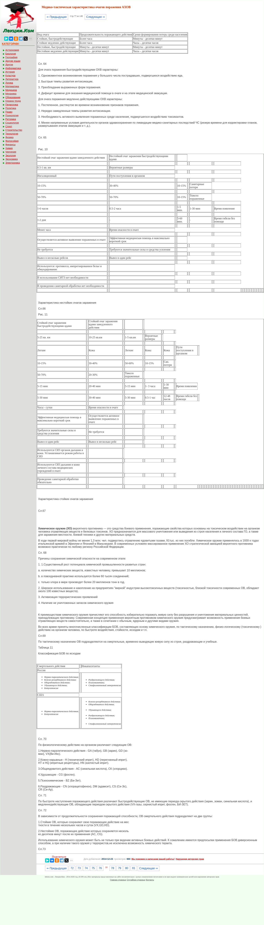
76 (100, 868)
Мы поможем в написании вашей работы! (153, 859)
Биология (10, 53)
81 (133, 868)
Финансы (10, 144)
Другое (9, 64)
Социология (12, 122)
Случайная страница (136, 880)
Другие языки (12, 61)
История (10, 71)
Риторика (10, 119)
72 (72, 868)
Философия (11, 141)
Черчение (10, 151)
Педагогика (11, 104)
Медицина (11, 90)
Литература (11, 79)
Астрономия (12, 50)
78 (112, 868)
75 (93, 868)
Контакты (150, 880)
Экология (10, 155)
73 (79, 868)
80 (126, 868)
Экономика (11, 159)
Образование (12, 97)
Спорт (8, 126)
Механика (10, 93)
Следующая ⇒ (95, 16)
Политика (10, 108)
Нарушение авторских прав (190, 859)
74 (86, 868)
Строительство (13, 130)
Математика (12, 86)
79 (119, 868)
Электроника (12, 162)
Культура (10, 75)
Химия (9, 148)
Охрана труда (13, 101)
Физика (9, 137)
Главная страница (118, 880)
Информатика (13, 68)
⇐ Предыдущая (57, 16)
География (11, 57)
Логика (9, 82)
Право (8, 111)
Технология (11, 133)
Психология (11, 115)
